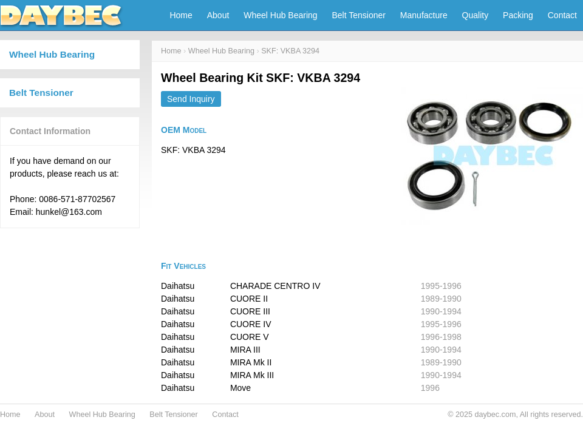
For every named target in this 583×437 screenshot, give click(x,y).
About (218, 15)
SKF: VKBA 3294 (290, 51)
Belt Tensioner (359, 15)
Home (180, 15)
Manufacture (424, 15)
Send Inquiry (191, 99)
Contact (562, 15)
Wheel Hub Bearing (280, 15)
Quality (475, 15)
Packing (518, 15)
